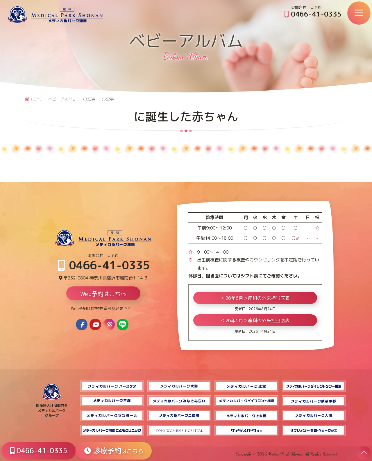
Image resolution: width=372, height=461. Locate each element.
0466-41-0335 (313, 14)
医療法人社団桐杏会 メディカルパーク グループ (51, 408)
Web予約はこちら (103, 294)
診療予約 (113, 450)
